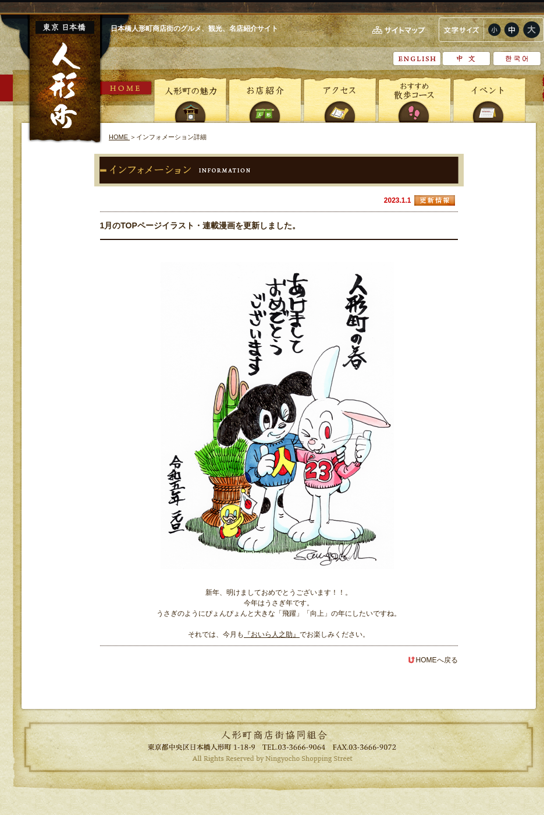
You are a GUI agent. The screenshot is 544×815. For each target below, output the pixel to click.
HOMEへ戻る (433, 660)
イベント (488, 99)
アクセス (340, 99)
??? (517, 58)
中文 (467, 58)
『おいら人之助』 (272, 634)
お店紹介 (265, 99)
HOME (127, 88)
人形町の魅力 (191, 99)
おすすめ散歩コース (414, 99)
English (417, 58)
